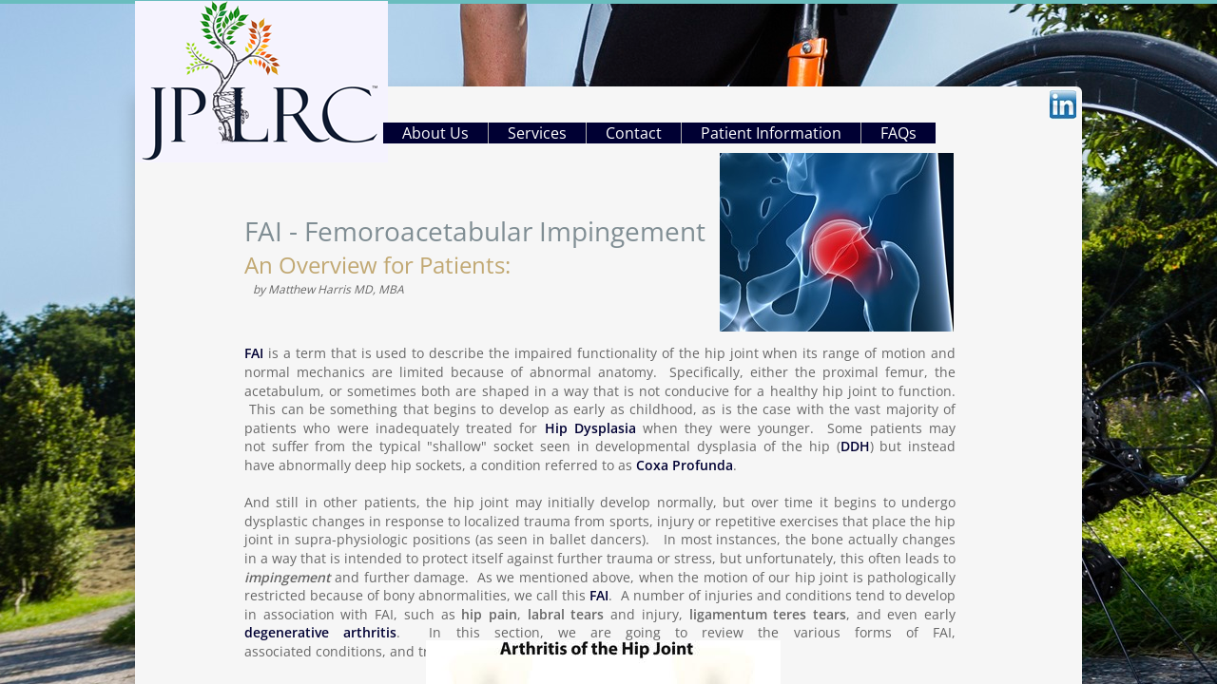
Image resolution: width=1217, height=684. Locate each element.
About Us (435, 133)
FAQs (898, 133)
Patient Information (771, 133)
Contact (634, 133)
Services (537, 133)
